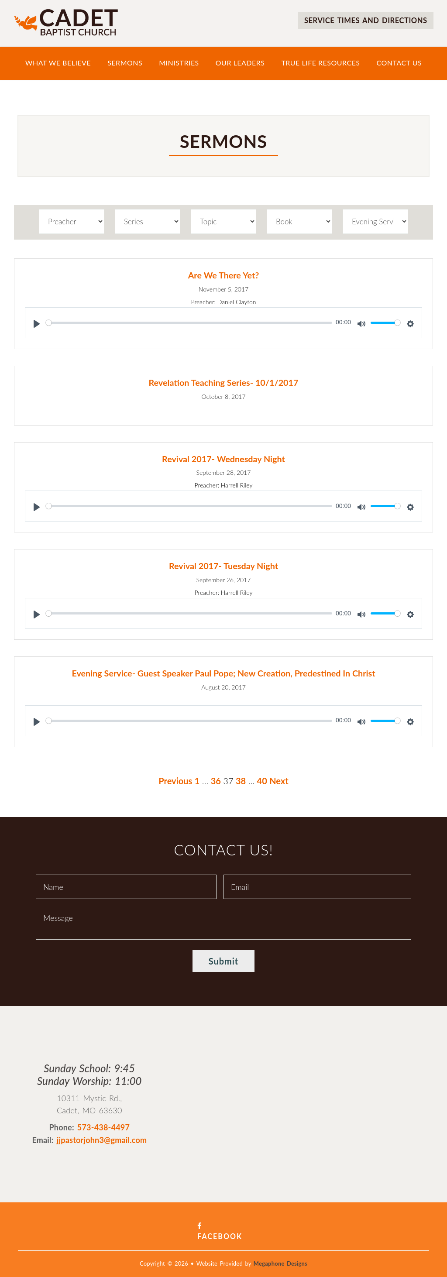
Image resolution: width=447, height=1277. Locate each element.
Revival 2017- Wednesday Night (223, 458)
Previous (175, 779)
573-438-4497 (103, 1126)
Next (279, 779)
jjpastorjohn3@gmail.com (102, 1138)
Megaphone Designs (280, 1251)
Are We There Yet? (224, 275)
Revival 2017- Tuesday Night (223, 565)
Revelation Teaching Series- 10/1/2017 (223, 382)
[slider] (189, 322)
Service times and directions (360, 20)
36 (216, 779)
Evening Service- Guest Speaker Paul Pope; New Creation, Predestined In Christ (223, 671)
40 (262, 779)
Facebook (224, 1224)
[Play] (37, 323)
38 (241, 779)
